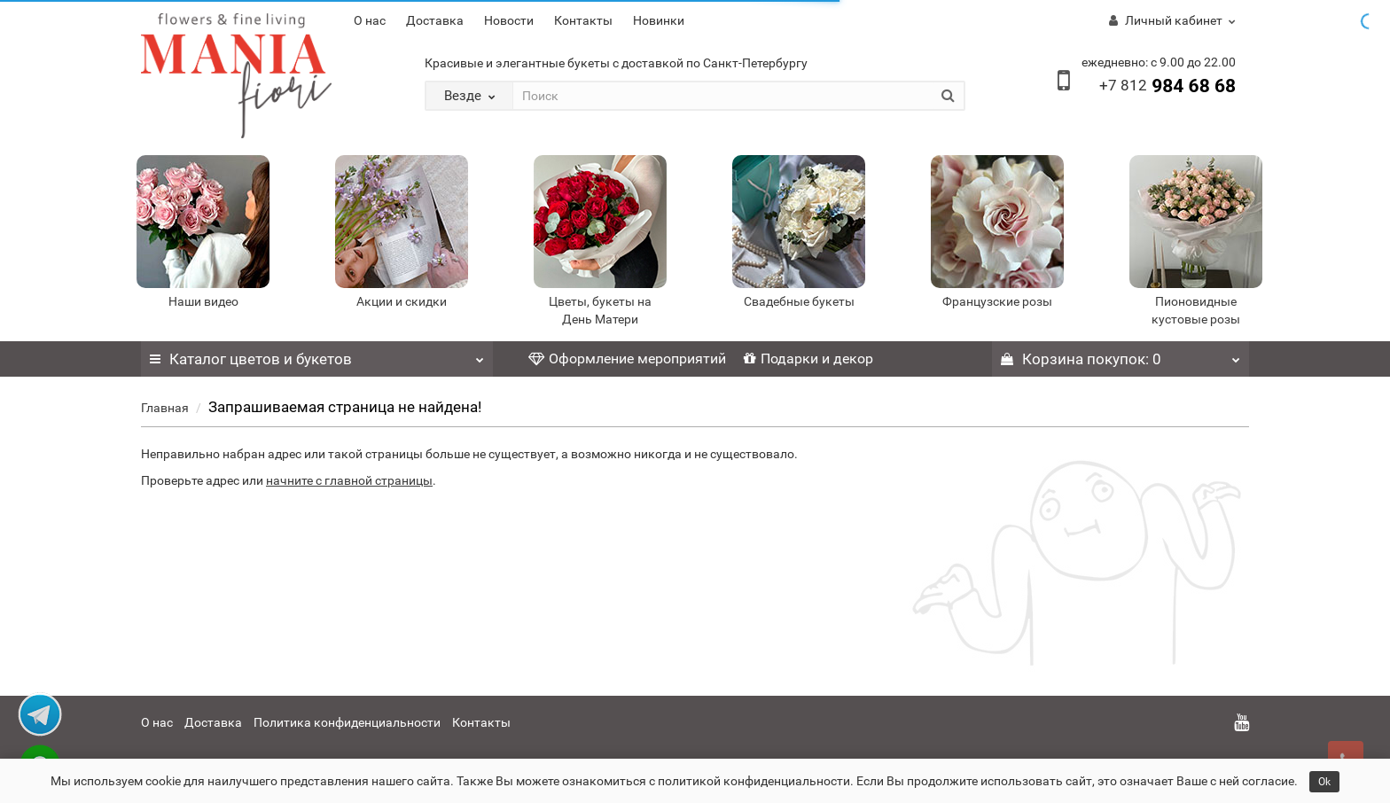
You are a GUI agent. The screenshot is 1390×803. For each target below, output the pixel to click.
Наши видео (203, 301)
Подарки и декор (808, 358)
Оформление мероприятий (627, 358)
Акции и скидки (401, 301)
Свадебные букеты (799, 301)
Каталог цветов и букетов (317, 354)
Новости (509, 20)
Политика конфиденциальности (347, 722)
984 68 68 (1167, 86)
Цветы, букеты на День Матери (600, 310)
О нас (370, 20)
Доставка (435, 20)
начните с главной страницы (349, 480)
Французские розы (997, 301)
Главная (165, 408)
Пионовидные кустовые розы (1196, 310)
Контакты (583, 20)
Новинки (658, 20)
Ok (1324, 782)
